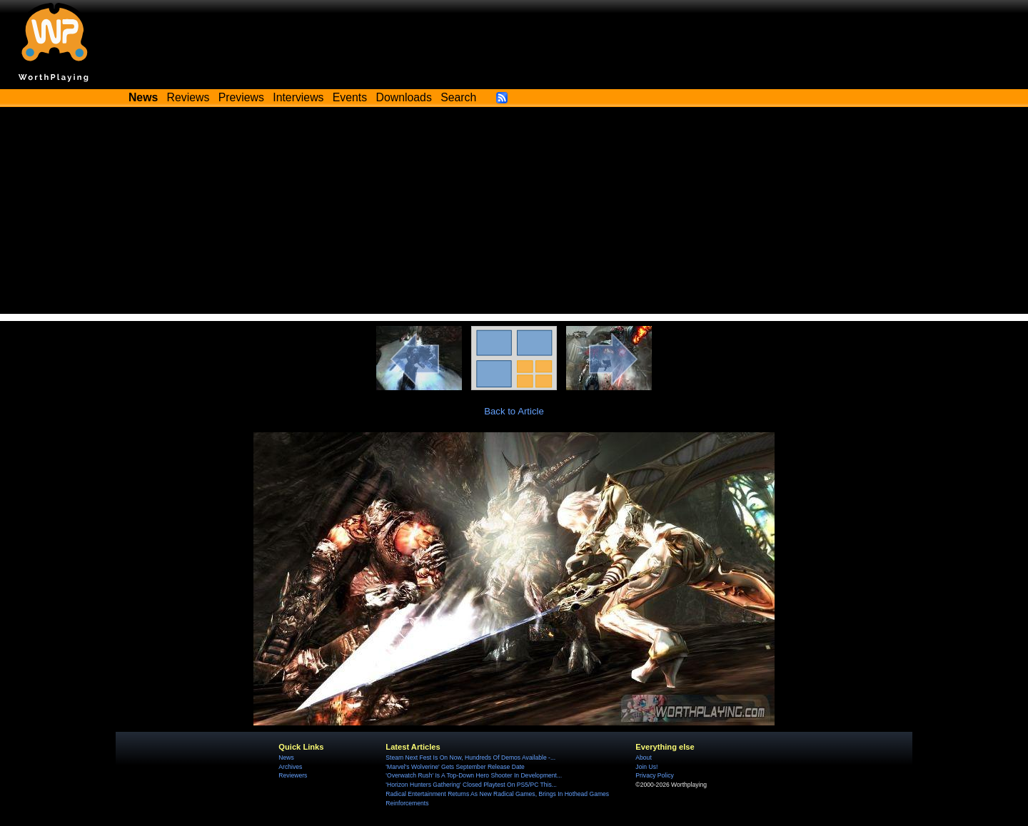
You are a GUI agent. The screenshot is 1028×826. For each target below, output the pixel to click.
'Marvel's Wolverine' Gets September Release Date (455, 766)
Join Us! (646, 766)
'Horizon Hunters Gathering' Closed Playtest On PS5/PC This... (471, 784)
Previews (241, 97)
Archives (290, 766)
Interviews (298, 97)
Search (458, 97)
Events (350, 97)
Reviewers (292, 775)
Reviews (188, 97)
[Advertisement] (514, 214)
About (643, 757)
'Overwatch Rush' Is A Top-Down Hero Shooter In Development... (474, 775)
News (285, 757)
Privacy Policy (654, 775)
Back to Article (514, 411)
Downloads (404, 97)
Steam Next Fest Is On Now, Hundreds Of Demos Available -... (470, 757)
